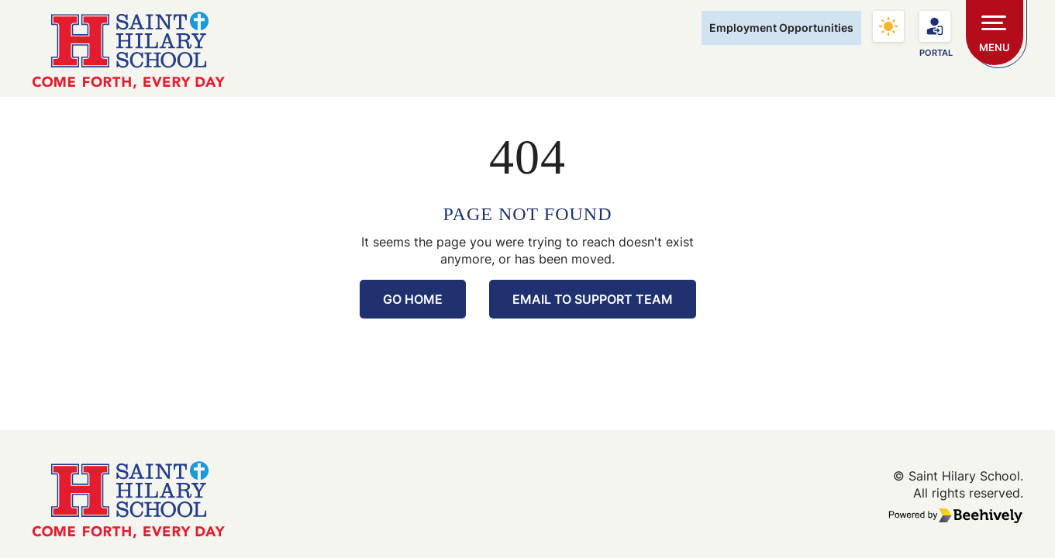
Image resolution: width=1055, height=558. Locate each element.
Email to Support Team (592, 299)
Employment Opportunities (781, 27)
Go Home (413, 299)
